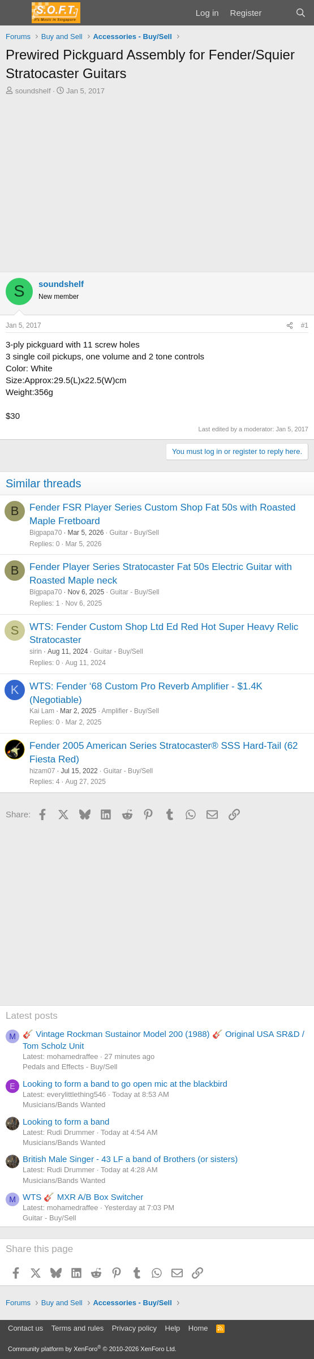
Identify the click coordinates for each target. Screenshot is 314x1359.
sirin (35, 651)
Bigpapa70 (45, 533)
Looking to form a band (66, 1121)
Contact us (25, 1328)
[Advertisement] (157, 181)
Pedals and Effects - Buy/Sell (70, 1066)
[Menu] (15, 13)
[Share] (289, 325)
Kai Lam (41, 711)
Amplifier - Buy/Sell (129, 711)
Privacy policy (134, 1328)
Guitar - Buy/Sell (133, 533)
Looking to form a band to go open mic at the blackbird (125, 1083)
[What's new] (278, 12)
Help (172, 1328)
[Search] (301, 12)
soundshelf (33, 91)
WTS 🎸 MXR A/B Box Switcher (83, 1197)
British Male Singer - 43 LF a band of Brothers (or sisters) (130, 1159)
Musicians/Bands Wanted (64, 1104)
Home (198, 1328)
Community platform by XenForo (92, 1348)
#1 (304, 325)
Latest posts (32, 1015)
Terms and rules (77, 1328)
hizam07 (42, 771)
